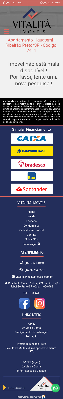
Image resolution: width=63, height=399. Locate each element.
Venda (31, 216)
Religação (31, 336)
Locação (31, 221)
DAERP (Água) (31, 362)
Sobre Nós (31, 239)
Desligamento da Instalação (31, 332)
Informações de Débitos (31, 370)
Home (31, 211)
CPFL (31, 323)
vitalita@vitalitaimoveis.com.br (32, 276)
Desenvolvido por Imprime (31, 397)
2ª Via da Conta (31, 327)
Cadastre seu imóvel (31, 230)
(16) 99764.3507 (51, 2)
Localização (31, 244)
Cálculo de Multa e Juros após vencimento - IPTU (31, 350)
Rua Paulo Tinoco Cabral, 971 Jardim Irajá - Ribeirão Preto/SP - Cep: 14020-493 (32, 285)
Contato (31, 234)
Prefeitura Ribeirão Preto (31, 344)
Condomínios (31, 225)
